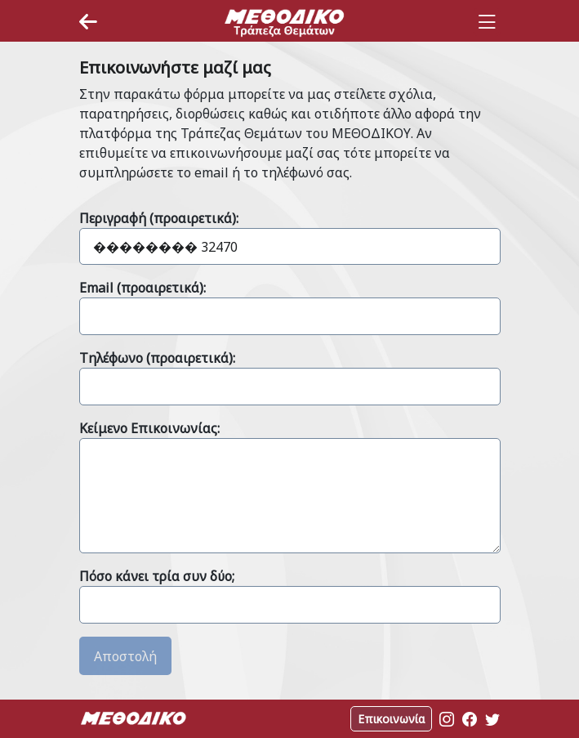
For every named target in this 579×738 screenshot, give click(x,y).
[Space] (284, 22)
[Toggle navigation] (487, 22)
